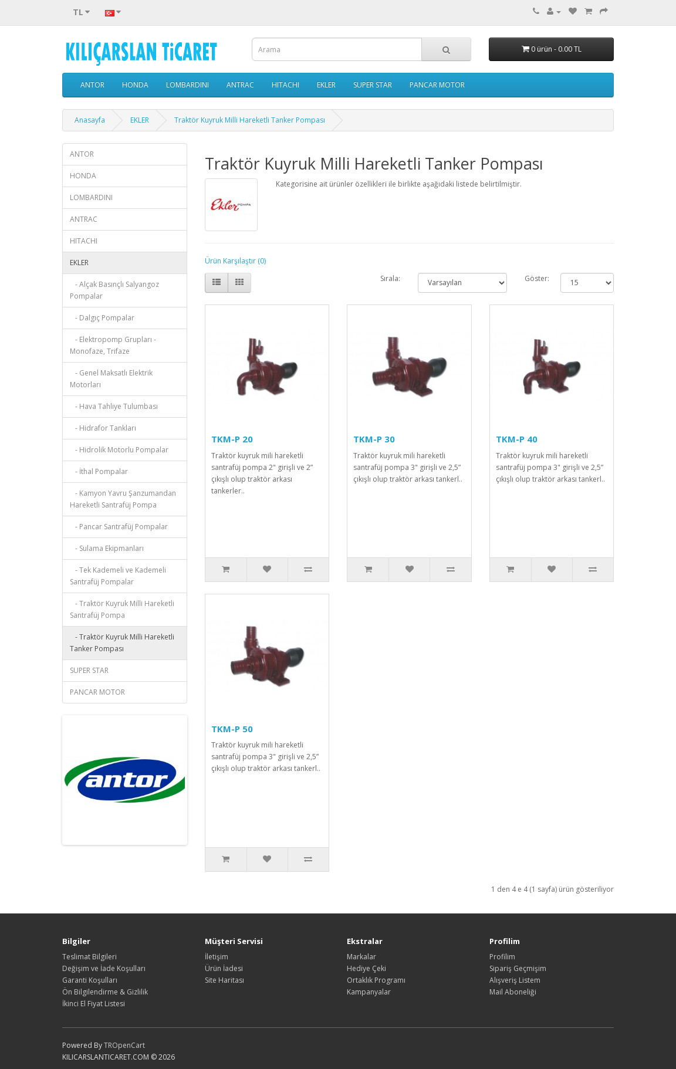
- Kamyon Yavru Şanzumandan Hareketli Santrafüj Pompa (123, 499)
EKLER (326, 85)
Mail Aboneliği (512, 992)
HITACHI (285, 85)
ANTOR (92, 85)
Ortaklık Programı (376, 980)
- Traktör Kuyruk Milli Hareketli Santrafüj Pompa (122, 609)
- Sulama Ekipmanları (107, 548)
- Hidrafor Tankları (103, 428)
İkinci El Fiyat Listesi (93, 1004)
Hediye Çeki (366, 968)
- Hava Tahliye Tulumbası (114, 406)
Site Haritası (224, 980)
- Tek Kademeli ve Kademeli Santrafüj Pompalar (118, 576)
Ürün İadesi (224, 968)
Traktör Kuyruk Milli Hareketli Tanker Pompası (249, 120)
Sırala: (390, 278)
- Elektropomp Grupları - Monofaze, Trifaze (113, 345)
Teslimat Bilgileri (89, 957)
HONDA (135, 85)
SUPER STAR (372, 85)
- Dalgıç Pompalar (102, 318)
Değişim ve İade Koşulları (104, 968)
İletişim (216, 957)
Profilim (502, 957)
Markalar (361, 957)
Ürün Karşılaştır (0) (235, 261)
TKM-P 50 (232, 729)
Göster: (534, 278)
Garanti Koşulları (89, 980)
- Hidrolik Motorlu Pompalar (119, 450)
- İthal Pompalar (99, 471)
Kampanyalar (369, 992)
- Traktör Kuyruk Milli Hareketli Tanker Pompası (122, 643)
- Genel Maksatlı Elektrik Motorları (111, 379)
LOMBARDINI (187, 85)
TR (108, 1045)
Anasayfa (90, 120)
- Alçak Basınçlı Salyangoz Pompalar (114, 290)
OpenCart (128, 1045)
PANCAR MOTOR (437, 85)
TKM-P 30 (374, 439)
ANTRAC (240, 85)
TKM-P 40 (517, 439)
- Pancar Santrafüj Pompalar (119, 527)
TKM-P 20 (232, 439)
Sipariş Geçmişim (517, 968)
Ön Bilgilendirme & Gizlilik (105, 992)
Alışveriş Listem (514, 980)
